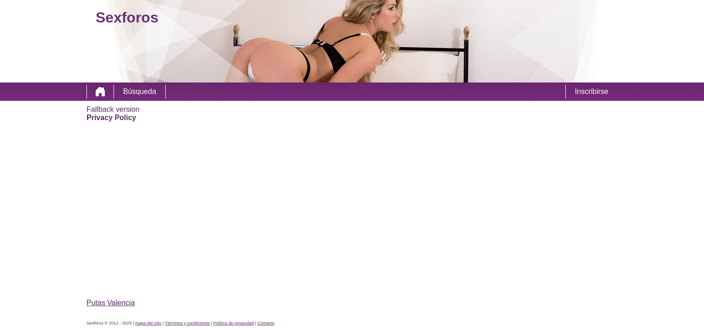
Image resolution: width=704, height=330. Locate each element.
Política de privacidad (233, 323)
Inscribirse (591, 91)
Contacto (265, 323)
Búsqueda (139, 91)
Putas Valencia (111, 303)
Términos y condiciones (187, 323)
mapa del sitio (148, 323)
